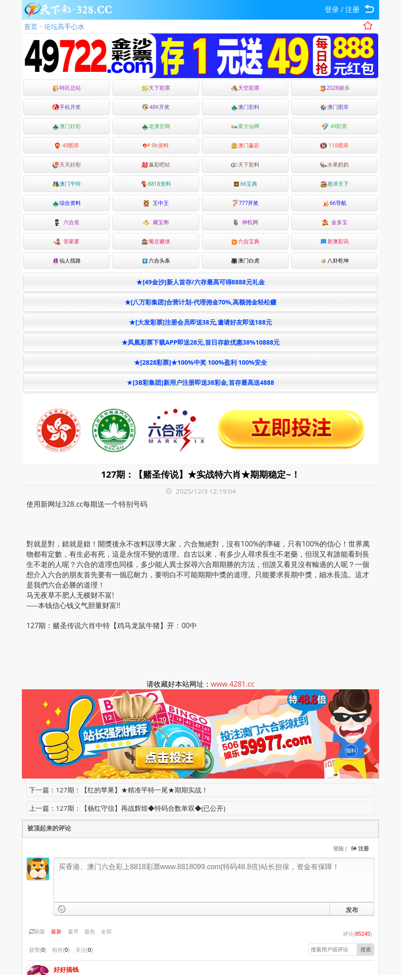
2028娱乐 (334, 88)
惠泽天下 (334, 184)
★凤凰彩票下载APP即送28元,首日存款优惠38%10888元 (200, 342)
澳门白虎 (245, 260)
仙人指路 (66, 260)
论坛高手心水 (64, 26)
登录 (332, 9)
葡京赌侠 (156, 241)
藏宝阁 (156, 222)
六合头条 (156, 260)
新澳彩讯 (334, 241)
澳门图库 (334, 107)
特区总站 (66, 88)
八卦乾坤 (334, 260)
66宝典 (245, 184)
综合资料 (66, 203)
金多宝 (334, 222)
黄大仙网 (245, 126)
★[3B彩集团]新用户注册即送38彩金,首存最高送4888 (200, 382)
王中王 (156, 203)
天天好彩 (66, 164)
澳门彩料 (245, 107)
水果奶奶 (334, 164)
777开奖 (245, 203)
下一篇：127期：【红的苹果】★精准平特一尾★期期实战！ (118, 789)
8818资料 (156, 184)
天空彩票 (245, 88)
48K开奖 (155, 107)
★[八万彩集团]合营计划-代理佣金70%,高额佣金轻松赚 (200, 302)
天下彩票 (156, 88)
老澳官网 (156, 126)
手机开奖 (66, 107)
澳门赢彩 (245, 145)
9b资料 (155, 145)
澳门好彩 (66, 126)
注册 (352, 9)
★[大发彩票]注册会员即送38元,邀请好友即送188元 (200, 322)
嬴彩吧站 (156, 164)
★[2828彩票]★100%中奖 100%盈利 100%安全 (200, 362)
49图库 (66, 145)
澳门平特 (66, 184)
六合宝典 (245, 241)
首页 (31, 26)
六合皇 (66, 222)
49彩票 (334, 126)
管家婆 (66, 241)
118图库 (334, 145)
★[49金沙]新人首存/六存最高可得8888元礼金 (200, 282)
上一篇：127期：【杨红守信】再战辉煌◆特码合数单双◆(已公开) (127, 808)
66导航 (334, 203)
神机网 (245, 222)
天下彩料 (245, 164)
